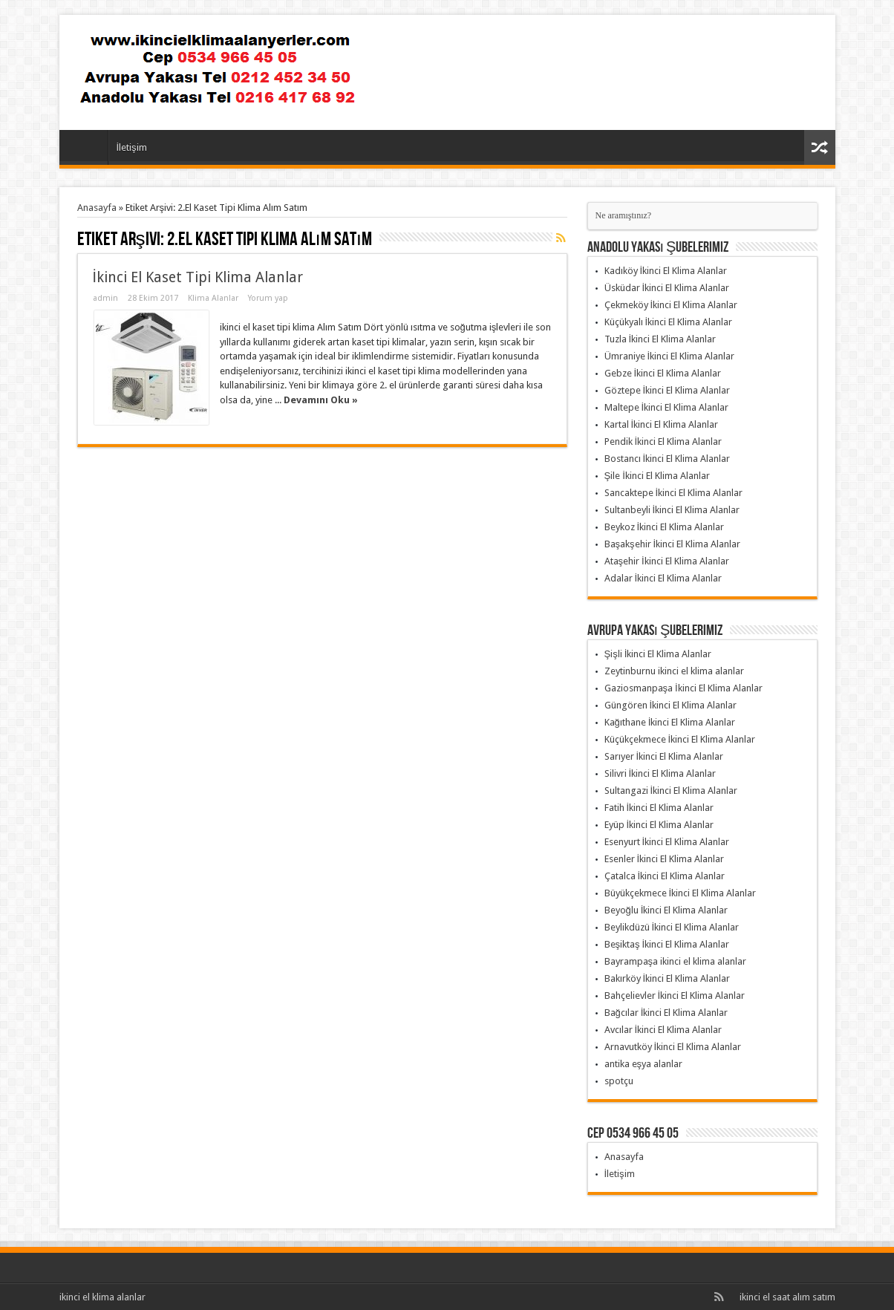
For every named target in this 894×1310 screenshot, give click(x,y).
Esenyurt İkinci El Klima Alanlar (667, 841)
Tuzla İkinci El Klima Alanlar (660, 339)
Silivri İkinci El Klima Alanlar (660, 773)
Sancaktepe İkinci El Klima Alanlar (673, 492)
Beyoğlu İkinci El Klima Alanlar (666, 910)
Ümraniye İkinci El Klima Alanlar (669, 356)
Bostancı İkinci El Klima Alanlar (667, 458)
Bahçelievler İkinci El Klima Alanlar (674, 995)
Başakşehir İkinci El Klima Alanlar (672, 544)
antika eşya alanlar (643, 1063)
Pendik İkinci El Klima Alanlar (663, 441)
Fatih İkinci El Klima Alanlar (659, 807)
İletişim (132, 147)
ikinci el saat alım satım (787, 1297)
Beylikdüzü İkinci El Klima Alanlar (672, 927)
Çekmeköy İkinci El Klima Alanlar (671, 304)
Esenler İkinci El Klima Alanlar (664, 858)
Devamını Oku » (321, 399)
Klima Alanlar (213, 298)
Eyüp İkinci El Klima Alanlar (659, 824)
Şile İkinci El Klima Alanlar (657, 475)
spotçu (618, 1080)
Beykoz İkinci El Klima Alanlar (664, 526)
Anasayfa (87, 149)
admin (105, 298)
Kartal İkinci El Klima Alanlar (661, 424)
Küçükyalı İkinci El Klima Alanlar (668, 322)
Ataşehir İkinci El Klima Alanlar (666, 561)
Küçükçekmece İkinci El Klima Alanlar (680, 739)
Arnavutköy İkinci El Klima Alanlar (673, 1046)
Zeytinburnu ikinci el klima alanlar (674, 671)
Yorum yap (268, 298)
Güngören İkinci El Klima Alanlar (670, 705)
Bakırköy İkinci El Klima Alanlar (667, 978)
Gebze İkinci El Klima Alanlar (663, 373)
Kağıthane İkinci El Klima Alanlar (670, 722)
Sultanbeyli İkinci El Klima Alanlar (672, 509)
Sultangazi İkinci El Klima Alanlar (671, 790)
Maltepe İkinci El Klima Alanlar (666, 407)
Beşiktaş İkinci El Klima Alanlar (667, 944)
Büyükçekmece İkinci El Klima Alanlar (680, 893)
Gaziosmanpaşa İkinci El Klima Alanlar (683, 688)
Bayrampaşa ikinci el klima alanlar (675, 961)
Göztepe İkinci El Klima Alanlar (667, 390)
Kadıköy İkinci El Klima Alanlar (666, 270)
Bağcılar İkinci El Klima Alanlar (666, 1012)
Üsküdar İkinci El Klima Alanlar (667, 287)
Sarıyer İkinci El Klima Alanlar (664, 756)
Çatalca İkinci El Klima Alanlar (664, 876)
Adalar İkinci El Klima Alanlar (663, 578)
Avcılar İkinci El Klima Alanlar (663, 1029)
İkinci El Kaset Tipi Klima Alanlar (198, 277)
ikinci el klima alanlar (102, 1297)
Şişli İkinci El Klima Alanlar (658, 653)
